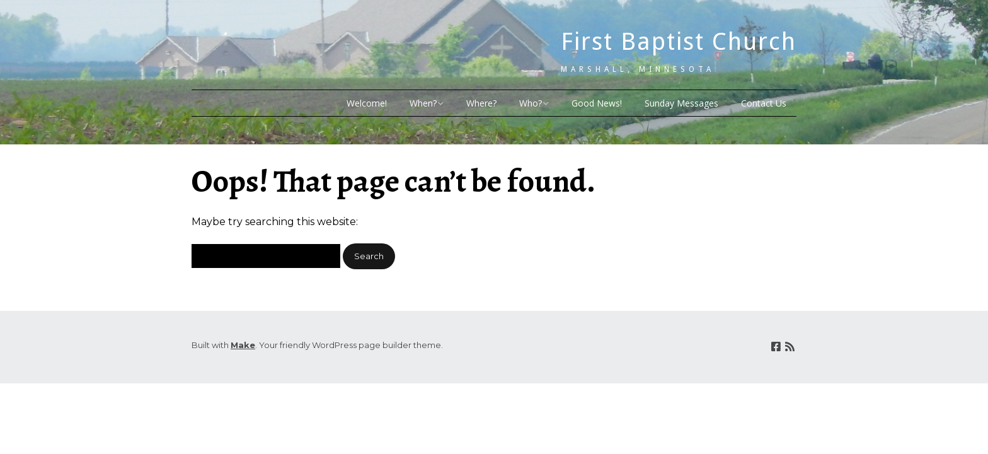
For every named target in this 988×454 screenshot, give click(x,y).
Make (243, 345)
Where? (481, 103)
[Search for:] (266, 256)
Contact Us (763, 103)
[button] (369, 256)
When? (423, 103)
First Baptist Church (678, 41)
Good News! (597, 103)
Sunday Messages (681, 103)
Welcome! (367, 103)
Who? (530, 103)
